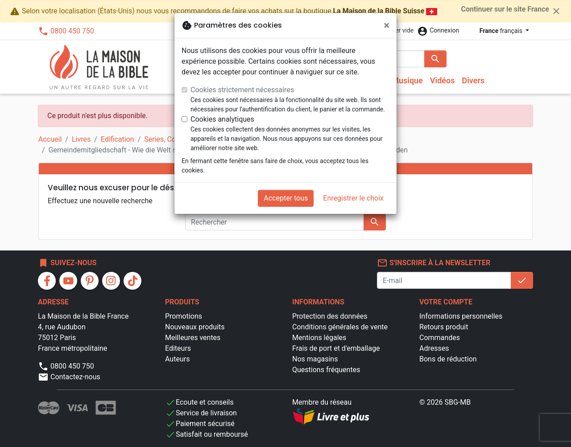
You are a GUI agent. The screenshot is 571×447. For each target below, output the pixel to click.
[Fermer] (387, 25)
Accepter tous (286, 198)
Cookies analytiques (222, 119)
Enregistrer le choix (353, 198)
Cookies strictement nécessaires (242, 90)
